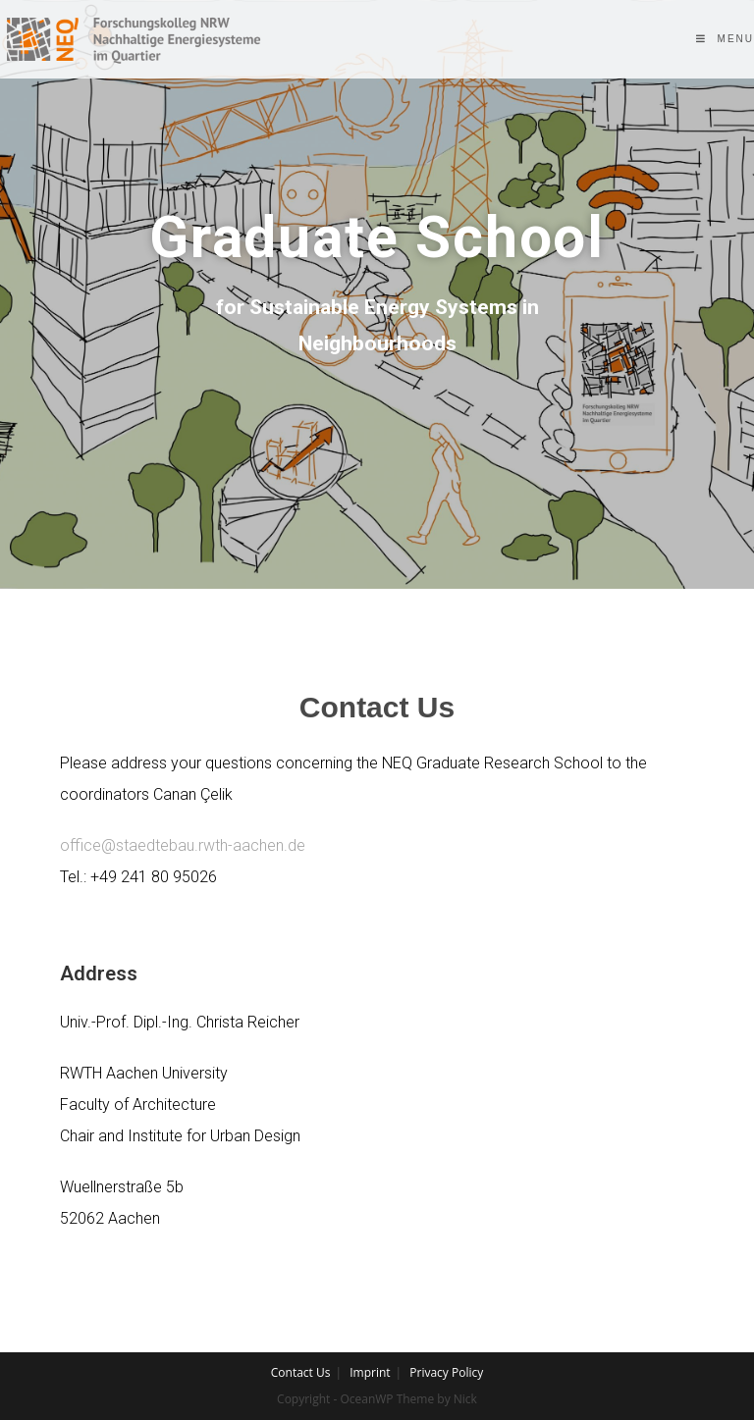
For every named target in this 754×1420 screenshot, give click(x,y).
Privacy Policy (446, 1372)
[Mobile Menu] (725, 38)
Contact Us (301, 1372)
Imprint (370, 1372)
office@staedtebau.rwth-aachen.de (182, 845)
